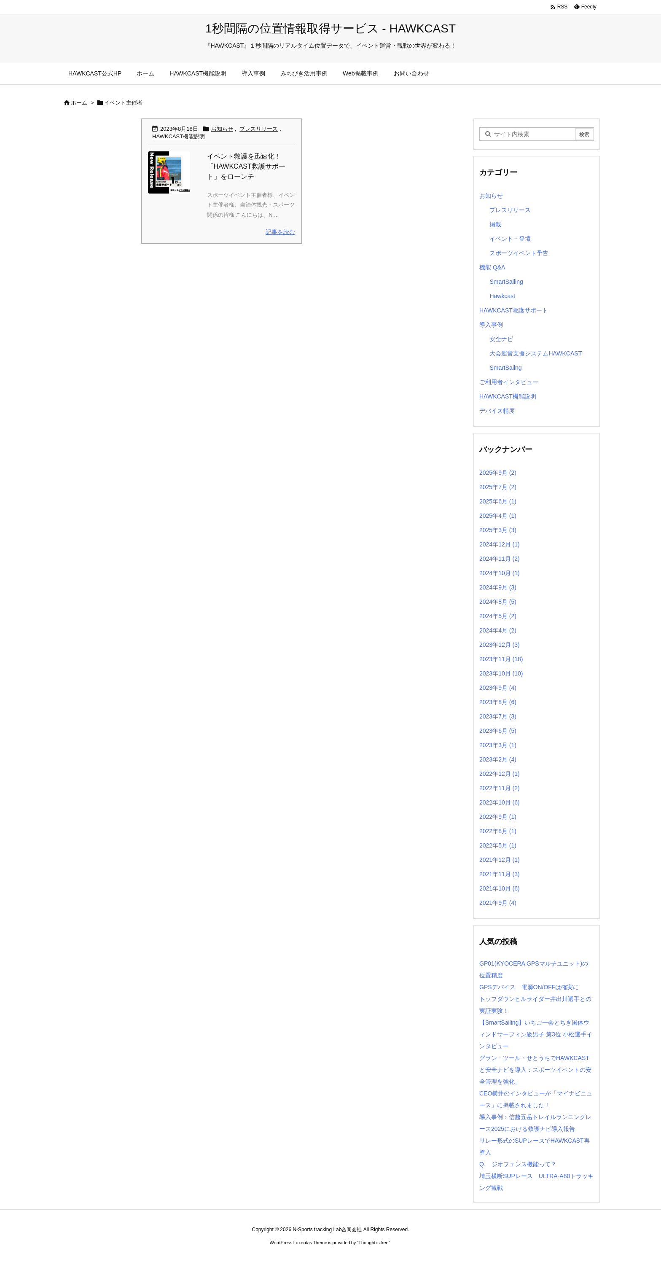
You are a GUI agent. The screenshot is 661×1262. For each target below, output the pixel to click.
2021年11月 (499, 874)
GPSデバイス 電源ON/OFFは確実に (529, 987)
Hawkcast (502, 296)
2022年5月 (497, 845)
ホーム (79, 103)
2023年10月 (501, 673)
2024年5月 (497, 616)
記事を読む (280, 232)
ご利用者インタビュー (508, 382)
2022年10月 (499, 802)
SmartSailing (506, 281)
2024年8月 (497, 601)
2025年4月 (497, 515)
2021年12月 (499, 859)
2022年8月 (497, 831)
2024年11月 (499, 558)
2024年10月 (499, 573)
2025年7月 (497, 487)
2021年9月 (497, 902)
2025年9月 (497, 472)
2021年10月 (499, 888)
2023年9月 (497, 687)
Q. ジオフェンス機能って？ (517, 1164)
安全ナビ (501, 339)
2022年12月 (499, 773)
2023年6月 (497, 730)
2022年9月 (497, 816)
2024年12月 (499, 544)
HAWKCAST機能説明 (178, 136)
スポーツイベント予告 (518, 253)
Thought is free (373, 1242)
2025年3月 (497, 530)
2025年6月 (497, 501)
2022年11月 (499, 788)
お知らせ (222, 129)
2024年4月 (497, 630)
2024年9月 (497, 587)
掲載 (495, 224)
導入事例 (491, 324)
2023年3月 (497, 745)
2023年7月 (497, 716)
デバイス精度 (497, 410)
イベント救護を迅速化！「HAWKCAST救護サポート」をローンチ (246, 166)
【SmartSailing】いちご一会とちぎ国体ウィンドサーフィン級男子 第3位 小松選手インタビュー (535, 1034)
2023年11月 (501, 659)
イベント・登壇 (510, 238)
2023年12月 (499, 644)
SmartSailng (505, 367)
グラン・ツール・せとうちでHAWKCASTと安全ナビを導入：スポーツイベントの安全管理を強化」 (535, 1070)
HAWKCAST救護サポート (513, 310)
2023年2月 (497, 759)
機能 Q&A (492, 267)
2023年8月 (497, 702)
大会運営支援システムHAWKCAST (535, 353)
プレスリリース (258, 129)
